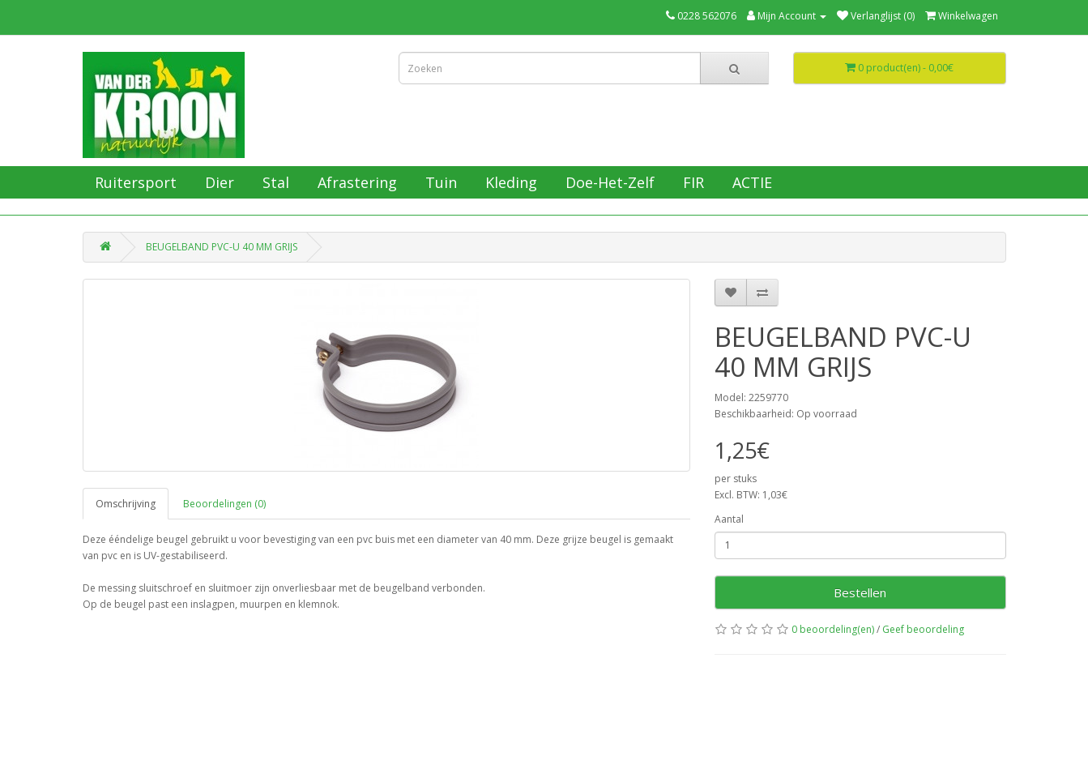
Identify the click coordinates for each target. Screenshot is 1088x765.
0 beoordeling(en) (832, 629)
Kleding (509, 182)
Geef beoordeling (923, 629)
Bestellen (860, 592)
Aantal (729, 519)
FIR (691, 182)
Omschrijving (126, 504)
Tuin (439, 182)
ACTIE (750, 182)
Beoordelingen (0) (224, 504)
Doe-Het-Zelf (608, 182)
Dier (217, 182)
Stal (273, 182)
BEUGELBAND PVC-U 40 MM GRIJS (221, 247)
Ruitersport (134, 182)
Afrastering (355, 182)
